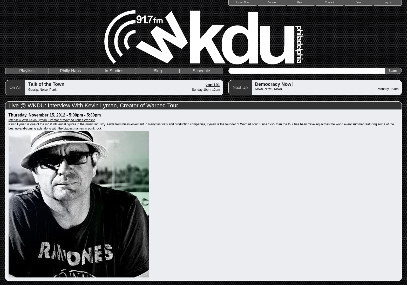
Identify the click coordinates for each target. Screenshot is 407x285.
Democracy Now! (274, 84)
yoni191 (213, 84)
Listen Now (242, 2)
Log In (387, 2)
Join (358, 2)
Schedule (201, 71)
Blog (158, 71)
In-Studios (114, 71)
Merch (300, 2)
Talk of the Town (46, 84)
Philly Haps (70, 71)
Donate (271, 2)
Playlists (27, 71)
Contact (329, 2)
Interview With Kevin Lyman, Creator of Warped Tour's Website (52, 120)
